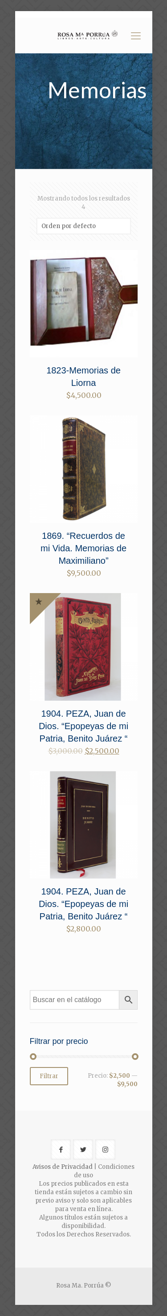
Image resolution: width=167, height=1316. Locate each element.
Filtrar (49, 1076)
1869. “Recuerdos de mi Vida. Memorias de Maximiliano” (83, 548)
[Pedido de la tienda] (84, 226)
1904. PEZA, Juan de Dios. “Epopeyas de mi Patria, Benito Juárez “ (83, 726)
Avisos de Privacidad (63, 1167)
